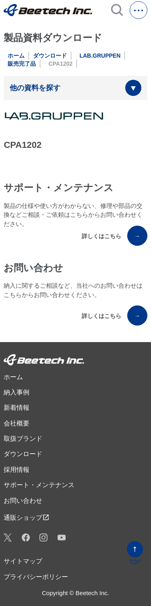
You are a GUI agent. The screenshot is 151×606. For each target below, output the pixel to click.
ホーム (16, 55)
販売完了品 (22, 63)
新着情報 (16, 407)
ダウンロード (50, 55)
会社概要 (16, 423)
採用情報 (16, 469)
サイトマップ (23, 561)
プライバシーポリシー (36, 576)
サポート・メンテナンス (39, 484)
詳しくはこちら (114, 236)
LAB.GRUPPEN (99, 55)
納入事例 (16, 392)
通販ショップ (27, 517)
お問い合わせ (23, 500)
